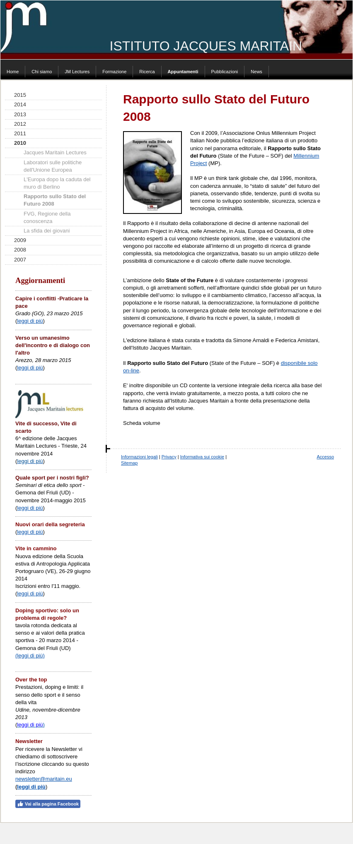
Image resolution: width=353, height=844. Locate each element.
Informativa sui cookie (202, 456)
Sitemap (129, 462)
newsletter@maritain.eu (43, 779)
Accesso (325, 456)
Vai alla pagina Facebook (48, 804)
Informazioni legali (139, 456)
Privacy (169, 456)
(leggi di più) (30, 655)
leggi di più (30, 321)
